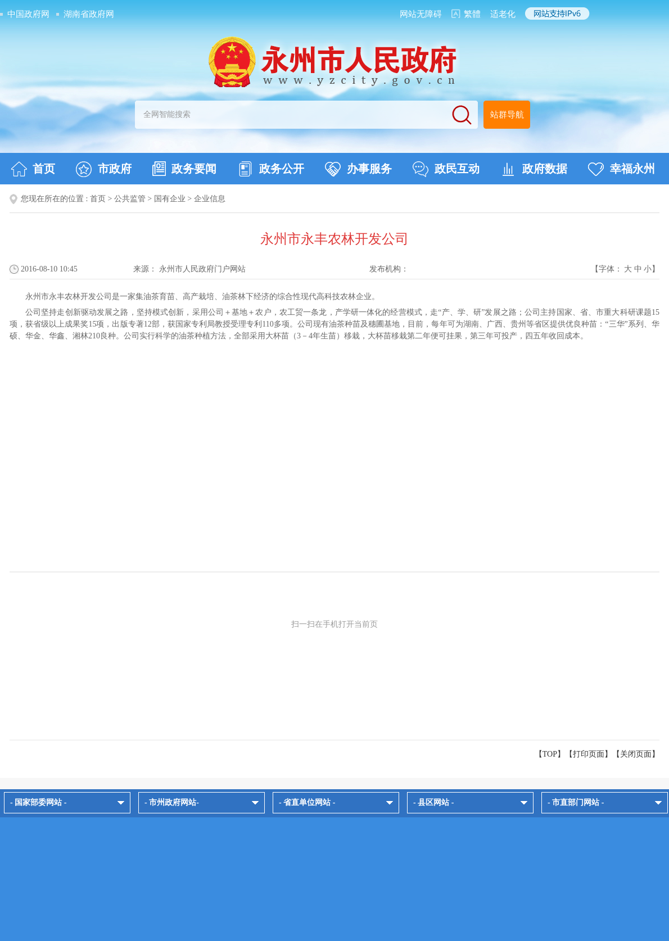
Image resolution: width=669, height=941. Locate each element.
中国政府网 (28, 14)
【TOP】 (550, 754)
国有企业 (170, 198)
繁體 (472, 14)
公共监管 (130, 198)
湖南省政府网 (89, 14)
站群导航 (507, 114)
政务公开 (270, 169)
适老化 (503, 14)
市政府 (104, 169)
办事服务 (358, 169)
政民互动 (446, 169)
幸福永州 (621, 169)
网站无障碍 (421, 14)
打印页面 (588, 754)
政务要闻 (184, 168)
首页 (33, 169)
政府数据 (533, 169)
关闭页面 (636, 754)
